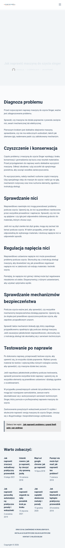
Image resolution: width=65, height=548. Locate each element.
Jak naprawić (47, 70)
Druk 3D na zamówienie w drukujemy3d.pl (32, 529)
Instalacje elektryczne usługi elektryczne (32, 533)
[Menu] (60, 4)
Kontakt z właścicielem (32, 537)
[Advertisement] (32, 28)
